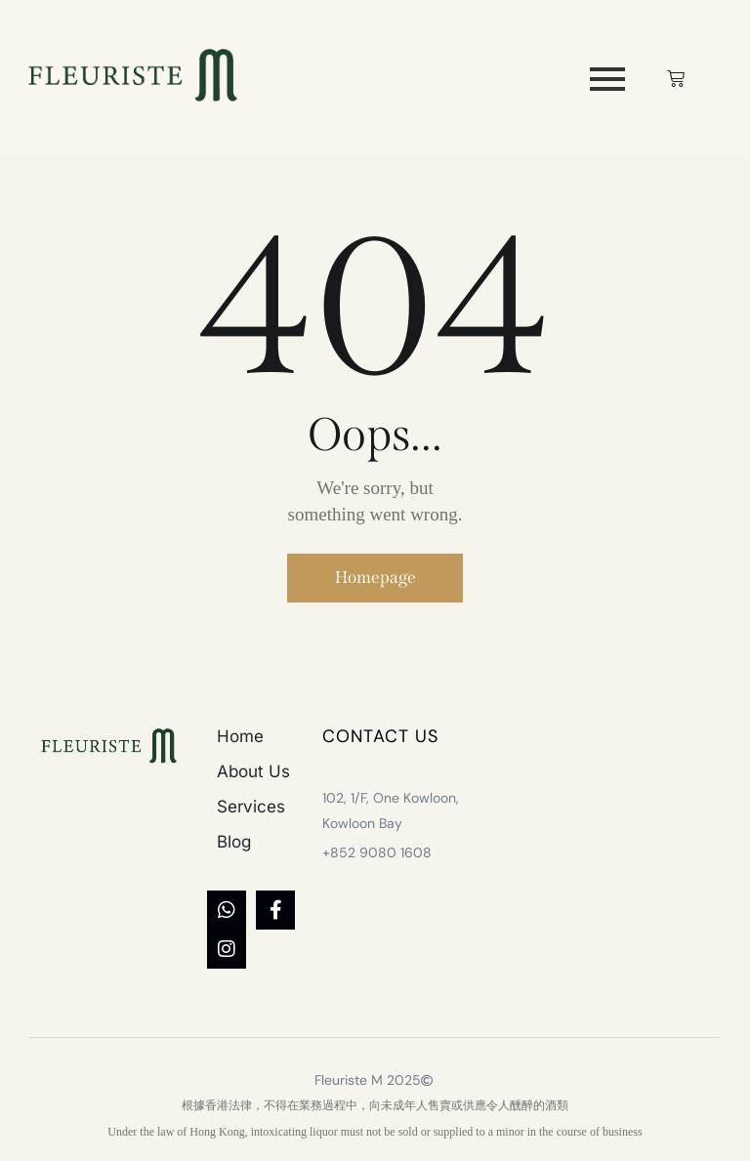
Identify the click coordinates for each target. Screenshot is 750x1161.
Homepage (375, 580)
